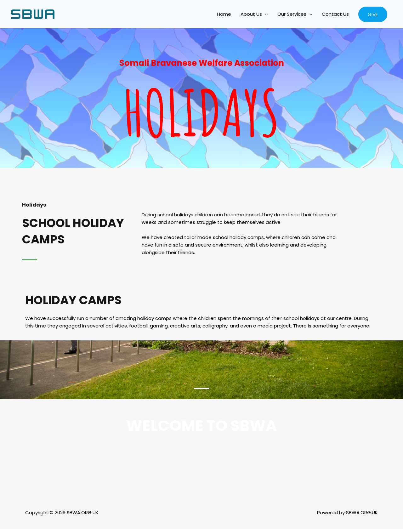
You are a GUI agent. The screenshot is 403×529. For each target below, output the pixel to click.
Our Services (291, 14)
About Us (251, 14)
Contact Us (335, 14)
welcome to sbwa (201, 425)
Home (224, 14)
